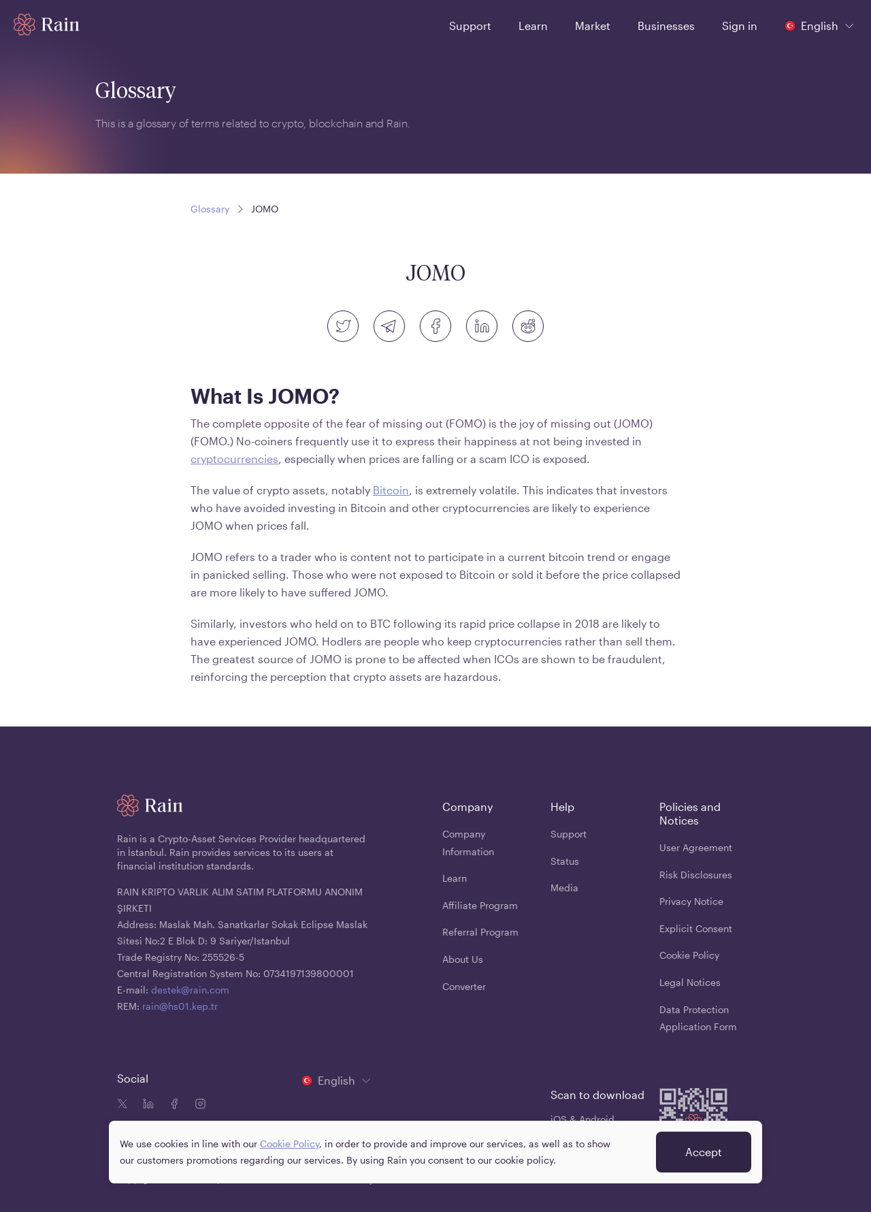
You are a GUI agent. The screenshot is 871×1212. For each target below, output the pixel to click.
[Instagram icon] (197, 1105)
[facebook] (435, 326)
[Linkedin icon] (145, 1105)
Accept (703, 1151)
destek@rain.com (190, 989)
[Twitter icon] (122, 1105)
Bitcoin (391, 489)
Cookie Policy (289, 1143)
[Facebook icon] (171, 1105)
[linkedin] (481, 326)
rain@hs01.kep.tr (180, 1006)
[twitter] (343, 326)
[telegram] (389, 326)
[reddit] (528, 326)
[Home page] (47, 24)
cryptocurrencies (234, 458)
